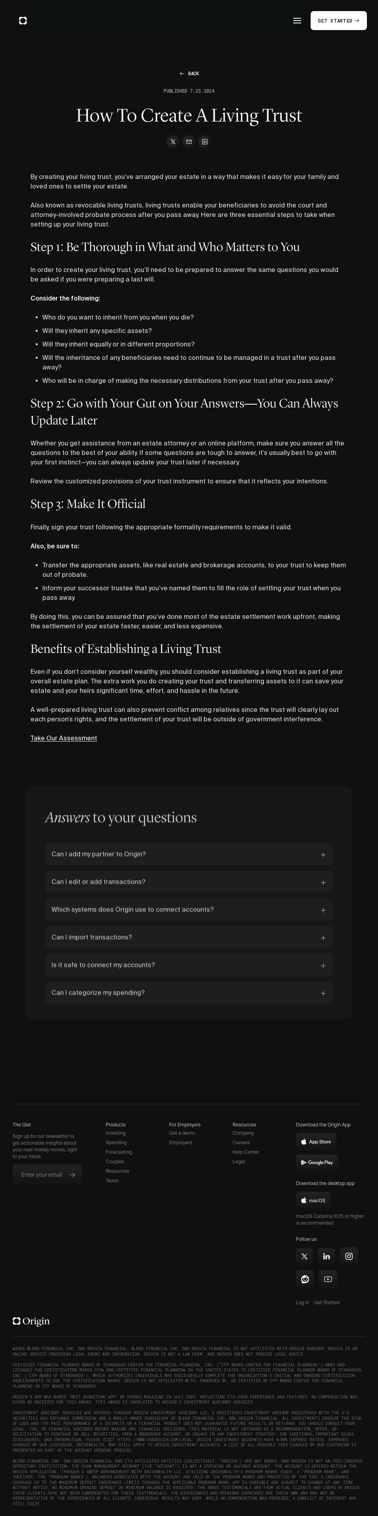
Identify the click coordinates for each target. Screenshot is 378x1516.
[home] (23, 20)
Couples (115, 1161)
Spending (116, 1142)
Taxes (112, 1180)
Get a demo (182, 1133)
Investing (116, 1133)
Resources (117, 1171)
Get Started (327, 1302)
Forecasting (119, 1152)
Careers (241, 1142)
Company (243, 1133)
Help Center (246, 1152)
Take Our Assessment (64, 738)
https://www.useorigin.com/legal (154, 1439)
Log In (302, 1302)
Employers (180, 1142)
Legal (239, 1161)
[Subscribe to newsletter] (72, 1174)
